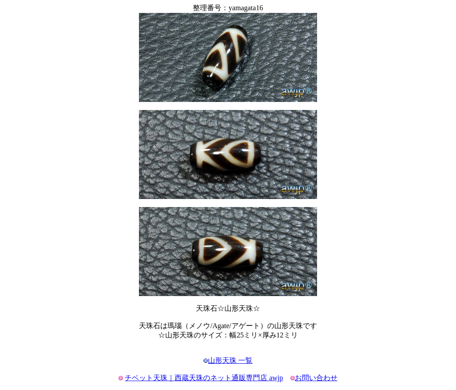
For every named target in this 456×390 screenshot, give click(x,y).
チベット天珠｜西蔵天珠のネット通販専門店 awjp (204, 378)
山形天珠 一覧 (230, 360)
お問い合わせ (316, 378)
